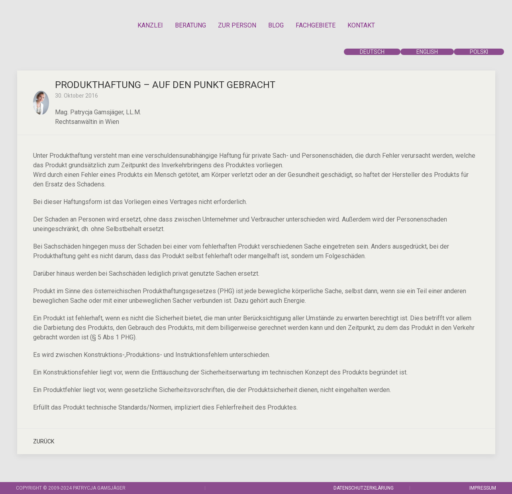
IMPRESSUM (482, 488)
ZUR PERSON (237, 25)
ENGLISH (427, 52)
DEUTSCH (372, 52)
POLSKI (479, 52)
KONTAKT (361, 25)
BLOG (276, 25)
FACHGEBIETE (315, 25)
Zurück (43, 441)
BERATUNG (190, 25)
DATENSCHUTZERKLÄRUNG (363, 488)
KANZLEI (150, 25)
